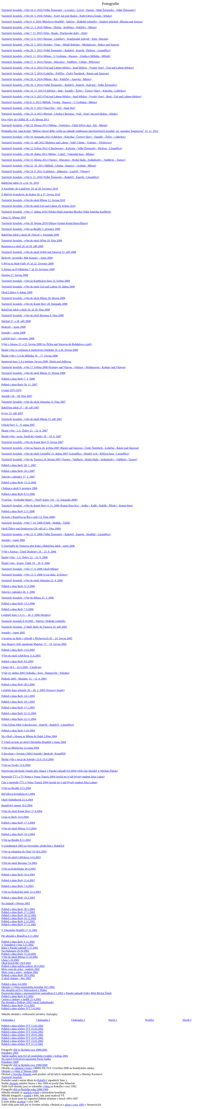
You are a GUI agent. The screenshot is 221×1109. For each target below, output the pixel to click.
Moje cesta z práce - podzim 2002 (19, 972)
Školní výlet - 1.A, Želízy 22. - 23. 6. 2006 (24, 557)
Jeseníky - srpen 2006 (13, 540)
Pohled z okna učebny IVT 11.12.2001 (22, 1044)
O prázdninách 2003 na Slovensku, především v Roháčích (32, 845)
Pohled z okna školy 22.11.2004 (18, 719)
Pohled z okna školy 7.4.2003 (17, 886)
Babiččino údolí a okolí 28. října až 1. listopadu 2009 (30, 234)
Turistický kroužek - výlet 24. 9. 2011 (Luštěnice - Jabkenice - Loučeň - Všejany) (45, 171)
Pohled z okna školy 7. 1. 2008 (18, 378)
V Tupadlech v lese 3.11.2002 (17, 944)
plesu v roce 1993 (74, 1104)
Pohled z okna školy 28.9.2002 (18, 975)
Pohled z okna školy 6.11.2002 (18, 941)
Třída (4, 1098)
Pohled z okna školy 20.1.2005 (18, 701)
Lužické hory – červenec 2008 (17, 338)
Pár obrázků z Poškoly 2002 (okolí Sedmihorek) (27, 1002)
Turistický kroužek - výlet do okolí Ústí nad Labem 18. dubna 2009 (38, 286)
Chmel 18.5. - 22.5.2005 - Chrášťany (21, 667)
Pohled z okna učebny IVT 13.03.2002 (22, 1025)
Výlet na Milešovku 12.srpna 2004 (20, 747)
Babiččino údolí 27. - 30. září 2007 (20, 407)
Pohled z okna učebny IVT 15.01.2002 (22, 1041)
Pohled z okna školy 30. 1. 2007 (18, 465)
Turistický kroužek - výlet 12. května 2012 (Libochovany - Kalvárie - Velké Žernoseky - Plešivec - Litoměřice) (61, 148)
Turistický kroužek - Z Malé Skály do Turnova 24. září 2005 (34, 626)
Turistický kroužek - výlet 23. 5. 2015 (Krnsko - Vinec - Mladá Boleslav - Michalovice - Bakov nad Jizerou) (60, 44)
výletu (46, 1086)
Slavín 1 (112, 1020)
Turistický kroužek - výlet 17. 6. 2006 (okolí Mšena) (29, 568)
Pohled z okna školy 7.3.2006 (17, 609)
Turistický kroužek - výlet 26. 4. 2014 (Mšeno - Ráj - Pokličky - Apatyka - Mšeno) (46, 79)
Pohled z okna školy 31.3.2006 (18, 586)
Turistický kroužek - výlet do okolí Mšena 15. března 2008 (33, 373)
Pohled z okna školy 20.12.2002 (18, 915)
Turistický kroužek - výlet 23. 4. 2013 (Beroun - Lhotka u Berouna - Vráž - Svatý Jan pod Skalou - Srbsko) (59, 113)
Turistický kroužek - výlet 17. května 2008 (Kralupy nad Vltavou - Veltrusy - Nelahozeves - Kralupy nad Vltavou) (63, 367)
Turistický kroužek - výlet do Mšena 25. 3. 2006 (27, 597)
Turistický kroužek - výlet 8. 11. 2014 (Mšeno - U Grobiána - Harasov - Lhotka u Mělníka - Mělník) (55, 56)
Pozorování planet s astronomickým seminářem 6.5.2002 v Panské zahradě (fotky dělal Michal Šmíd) (56, 993)
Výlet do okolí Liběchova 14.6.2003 (21, 857)
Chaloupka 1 (8, 1020)
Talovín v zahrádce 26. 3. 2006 (18, 592)
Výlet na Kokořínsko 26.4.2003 (18, 868)
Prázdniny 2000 (10, 1062)
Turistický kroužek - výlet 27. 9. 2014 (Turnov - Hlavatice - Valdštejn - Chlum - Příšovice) (50, 61)
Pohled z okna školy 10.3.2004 (18, 834)
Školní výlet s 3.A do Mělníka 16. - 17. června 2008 (29, 355)
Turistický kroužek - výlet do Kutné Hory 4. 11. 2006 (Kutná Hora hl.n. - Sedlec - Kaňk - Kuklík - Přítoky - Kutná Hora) (67, 505)
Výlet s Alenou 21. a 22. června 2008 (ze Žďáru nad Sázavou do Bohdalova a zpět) (46, 344)
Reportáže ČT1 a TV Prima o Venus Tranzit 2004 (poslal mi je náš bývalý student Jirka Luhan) (53, 776)
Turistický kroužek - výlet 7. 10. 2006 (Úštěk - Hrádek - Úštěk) (35, 522)
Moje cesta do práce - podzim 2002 (20, 969)
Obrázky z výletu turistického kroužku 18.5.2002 (28, 987)
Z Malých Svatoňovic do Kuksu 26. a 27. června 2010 (30, 194)
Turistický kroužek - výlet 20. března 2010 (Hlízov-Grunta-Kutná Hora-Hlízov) (44, 223)
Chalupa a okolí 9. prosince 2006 (19, 488)
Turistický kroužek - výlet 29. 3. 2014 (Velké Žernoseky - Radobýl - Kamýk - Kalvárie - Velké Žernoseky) (59, 85)
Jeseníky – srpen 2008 (13, 332)
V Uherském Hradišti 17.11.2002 (19, 930)
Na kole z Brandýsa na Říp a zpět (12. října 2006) (28, 517)
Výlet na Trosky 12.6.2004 (15, 765)
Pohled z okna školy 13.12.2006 (18, 482)
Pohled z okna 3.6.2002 (14, 984)
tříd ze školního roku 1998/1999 (30, 1089)
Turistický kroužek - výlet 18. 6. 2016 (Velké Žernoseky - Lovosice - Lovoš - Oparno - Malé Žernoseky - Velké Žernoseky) (68, 10)
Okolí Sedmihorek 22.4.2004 (17, 799)
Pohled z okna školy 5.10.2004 (18, 730)
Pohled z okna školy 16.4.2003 (18, 874)
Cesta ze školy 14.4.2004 (15, 817)
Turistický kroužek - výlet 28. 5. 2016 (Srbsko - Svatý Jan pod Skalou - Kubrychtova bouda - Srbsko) (56, 15)
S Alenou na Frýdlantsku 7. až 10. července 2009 (28, 269)
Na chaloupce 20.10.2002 (15, 950)
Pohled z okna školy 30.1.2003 (18, 909)
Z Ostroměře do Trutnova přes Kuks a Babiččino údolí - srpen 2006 (38, 545)
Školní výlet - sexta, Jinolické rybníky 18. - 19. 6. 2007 (31, 436)
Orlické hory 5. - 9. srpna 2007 (18, 424)
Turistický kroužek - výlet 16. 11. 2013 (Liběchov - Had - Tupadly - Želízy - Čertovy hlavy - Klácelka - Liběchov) (63, 90)
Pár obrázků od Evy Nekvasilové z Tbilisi (24, 990)
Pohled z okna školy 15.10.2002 (18, 953)
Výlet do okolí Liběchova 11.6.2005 (21, 655)
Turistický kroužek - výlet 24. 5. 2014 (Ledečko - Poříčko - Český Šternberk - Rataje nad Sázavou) (55, 73)
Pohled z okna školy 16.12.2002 (18, 918)
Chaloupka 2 (43, 1020)
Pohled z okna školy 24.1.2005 (18, 696)
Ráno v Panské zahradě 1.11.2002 (19, 947)
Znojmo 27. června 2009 (14, 275)
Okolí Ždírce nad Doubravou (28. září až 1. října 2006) (31, 528)
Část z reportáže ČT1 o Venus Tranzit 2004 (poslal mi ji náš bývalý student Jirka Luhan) (49, 782)
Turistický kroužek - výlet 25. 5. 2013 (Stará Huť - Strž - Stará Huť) (38, 108)
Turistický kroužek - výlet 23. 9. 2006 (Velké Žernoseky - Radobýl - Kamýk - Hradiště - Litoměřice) (56, 534)
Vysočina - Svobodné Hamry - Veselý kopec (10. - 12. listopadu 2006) (39, 499)
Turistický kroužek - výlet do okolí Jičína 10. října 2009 (31, 240)
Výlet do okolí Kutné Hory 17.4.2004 (21, 811)
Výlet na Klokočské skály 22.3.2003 (21, 891)
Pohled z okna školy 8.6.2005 (17, 661)
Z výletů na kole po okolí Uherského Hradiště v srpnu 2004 (33, 742)
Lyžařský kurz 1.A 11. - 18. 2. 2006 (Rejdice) (26, 615)
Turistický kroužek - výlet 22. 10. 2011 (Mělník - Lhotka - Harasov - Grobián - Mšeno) (48, 165)
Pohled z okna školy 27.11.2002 (18, 924)
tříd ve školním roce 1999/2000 (30, 1065)
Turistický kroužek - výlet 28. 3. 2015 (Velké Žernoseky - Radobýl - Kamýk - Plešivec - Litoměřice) (55, 50)
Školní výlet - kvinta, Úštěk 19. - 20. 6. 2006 (25, 563)
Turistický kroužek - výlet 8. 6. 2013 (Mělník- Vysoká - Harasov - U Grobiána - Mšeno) (49, 102)
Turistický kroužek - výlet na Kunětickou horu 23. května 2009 (35, 280)
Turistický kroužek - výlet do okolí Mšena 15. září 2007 (31, 419)
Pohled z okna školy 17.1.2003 (18, 912)
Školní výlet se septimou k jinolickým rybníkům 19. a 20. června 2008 (39, 350)
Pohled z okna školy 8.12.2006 (18, 494)
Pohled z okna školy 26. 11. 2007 (19, 384)
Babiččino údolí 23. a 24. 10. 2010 (20, 182)
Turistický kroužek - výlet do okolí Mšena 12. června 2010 (33, 200)
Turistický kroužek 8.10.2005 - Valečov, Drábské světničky (33, 621)
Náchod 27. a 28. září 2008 (16, 321)
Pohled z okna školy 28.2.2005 (18, 684)
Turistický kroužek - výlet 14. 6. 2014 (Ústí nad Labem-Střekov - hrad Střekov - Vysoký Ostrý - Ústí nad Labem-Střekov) (67, 67)
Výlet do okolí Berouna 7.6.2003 (19, 863)
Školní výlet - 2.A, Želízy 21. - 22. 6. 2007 (24, 430)
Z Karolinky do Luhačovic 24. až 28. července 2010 (29, 188)
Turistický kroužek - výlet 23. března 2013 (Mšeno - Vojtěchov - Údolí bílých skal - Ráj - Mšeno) (54, 125)
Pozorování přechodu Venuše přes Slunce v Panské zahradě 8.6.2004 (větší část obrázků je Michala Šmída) (59, 770)
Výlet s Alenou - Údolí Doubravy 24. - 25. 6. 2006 (28, 551)
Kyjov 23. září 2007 (12, 413)
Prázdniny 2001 (10, 1052)
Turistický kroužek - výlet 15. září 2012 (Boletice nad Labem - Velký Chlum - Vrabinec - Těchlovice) (56, 142)
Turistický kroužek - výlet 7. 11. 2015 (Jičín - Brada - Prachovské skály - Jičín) (44, 33)
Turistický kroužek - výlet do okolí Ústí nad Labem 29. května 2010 (38, 206)
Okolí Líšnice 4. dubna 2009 (16, 292)
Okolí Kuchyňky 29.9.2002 (16, 963)
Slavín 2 (186, 1020)
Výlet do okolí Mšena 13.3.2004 (18, 828)
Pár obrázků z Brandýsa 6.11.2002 (20, 935)
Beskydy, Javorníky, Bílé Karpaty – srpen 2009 (27, 257)
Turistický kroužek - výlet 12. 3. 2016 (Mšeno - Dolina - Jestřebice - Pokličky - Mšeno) (49, 27)
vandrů (27, 1095)
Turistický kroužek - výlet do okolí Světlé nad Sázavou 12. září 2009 (38, 252)
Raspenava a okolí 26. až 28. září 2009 (22, 246)
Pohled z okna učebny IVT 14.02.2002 (22, 1031)
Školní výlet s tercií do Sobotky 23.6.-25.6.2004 (27, 759)
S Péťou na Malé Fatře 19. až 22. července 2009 (27, 263)
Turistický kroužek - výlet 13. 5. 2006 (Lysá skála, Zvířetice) (34, 574)
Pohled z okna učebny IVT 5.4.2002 (21, 1008)
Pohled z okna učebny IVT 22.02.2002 (22, 1028)
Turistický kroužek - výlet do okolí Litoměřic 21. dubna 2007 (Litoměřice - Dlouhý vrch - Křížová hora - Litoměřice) (65, 453)
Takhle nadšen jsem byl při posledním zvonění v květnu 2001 (34, 1055)
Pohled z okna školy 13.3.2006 (18, 603)
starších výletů (31, 1092)
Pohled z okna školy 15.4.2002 (18, 1005)
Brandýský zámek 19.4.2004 (16, 805)
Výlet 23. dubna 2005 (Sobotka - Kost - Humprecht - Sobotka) (35, 672)
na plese (21, 1101)
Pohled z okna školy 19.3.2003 (18, 897)
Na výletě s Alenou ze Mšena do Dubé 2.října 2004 (29, 736)
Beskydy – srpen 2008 (13, 326)
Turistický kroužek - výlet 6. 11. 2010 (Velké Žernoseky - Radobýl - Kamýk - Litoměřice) (50, 177)
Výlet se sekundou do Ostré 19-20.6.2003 (24, 851)
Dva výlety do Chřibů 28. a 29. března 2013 (25, 119)
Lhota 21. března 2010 (13, 217)
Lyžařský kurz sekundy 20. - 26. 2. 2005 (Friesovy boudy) (33, 690)
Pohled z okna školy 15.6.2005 (18, 649)
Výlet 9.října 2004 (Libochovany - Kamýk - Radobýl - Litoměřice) (37, 724)
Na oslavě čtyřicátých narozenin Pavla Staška (26, 1058)
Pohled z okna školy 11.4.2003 (18, 880)
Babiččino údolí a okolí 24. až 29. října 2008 (25, 309)
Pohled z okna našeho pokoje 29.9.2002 (23, 966)
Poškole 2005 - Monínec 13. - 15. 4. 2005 (24, 678)
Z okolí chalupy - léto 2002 (16, 978)
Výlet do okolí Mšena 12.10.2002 (19, 956)
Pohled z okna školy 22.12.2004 (18, 713)
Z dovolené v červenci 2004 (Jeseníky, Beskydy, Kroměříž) (33, 753)
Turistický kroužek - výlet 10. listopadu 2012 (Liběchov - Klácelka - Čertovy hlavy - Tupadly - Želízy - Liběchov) (63, 136)
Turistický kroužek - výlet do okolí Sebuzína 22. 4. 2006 (32, 580)
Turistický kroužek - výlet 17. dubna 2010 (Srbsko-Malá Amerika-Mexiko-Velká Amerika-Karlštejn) (56, 211)
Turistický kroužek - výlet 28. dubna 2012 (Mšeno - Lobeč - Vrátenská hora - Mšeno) (47, 154)
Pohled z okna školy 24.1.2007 (18, 471)
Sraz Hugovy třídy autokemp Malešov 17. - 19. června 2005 (34, 644)
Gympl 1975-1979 (11, 390)
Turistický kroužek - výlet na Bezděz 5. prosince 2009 (30, 229)
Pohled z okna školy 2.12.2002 (18, 921)
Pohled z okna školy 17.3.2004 (18, 822)
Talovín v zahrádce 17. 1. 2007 (18, 476)
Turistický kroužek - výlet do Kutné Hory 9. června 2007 (32, 442)
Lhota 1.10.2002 (10, 960)
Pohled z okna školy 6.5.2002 (17, 996)
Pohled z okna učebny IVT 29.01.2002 (22, 1034)
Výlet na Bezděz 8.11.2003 (16, 840)
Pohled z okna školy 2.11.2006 (18, 511)
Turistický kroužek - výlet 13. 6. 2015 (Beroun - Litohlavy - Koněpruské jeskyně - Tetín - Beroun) (54, 38)
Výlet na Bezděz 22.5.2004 (16, 788)
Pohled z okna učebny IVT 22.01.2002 (22, 1037)
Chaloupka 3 (78, 1020)
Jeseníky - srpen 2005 (13, 632)
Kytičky (149, 1020)
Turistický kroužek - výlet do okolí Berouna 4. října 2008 (32, 315)
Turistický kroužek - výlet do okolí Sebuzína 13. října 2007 (33, 401)
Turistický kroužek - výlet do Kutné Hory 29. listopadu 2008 (34, 303)
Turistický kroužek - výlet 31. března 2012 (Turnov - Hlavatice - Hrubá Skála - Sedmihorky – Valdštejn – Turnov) (63, 159)
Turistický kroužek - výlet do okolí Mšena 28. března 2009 (33, 298)
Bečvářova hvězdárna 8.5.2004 (18, 793)
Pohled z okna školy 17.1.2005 (18, 707)
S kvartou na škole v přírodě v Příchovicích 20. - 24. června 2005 (36, 638)
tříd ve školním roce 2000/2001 (30, 1049)
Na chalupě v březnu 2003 (15, 903)
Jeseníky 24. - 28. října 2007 (16, 396)
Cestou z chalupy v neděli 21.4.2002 (21, 999)
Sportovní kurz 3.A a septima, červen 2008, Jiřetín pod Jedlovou (36, 361)
